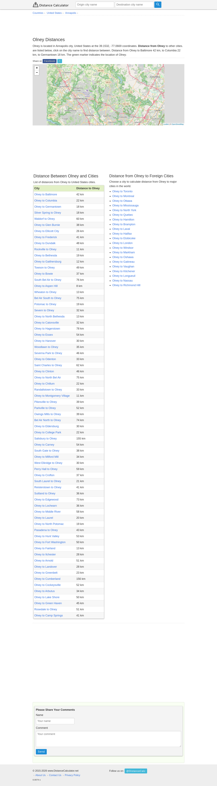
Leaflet (166, 124)
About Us (40, 775)
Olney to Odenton (45, 359)
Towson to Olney (44, 267)
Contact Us (55, 775)
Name (39, 715)
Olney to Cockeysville (47, 585)
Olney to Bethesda (45, 255)
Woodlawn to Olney (46, 347)
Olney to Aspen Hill (46, 286)
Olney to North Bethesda (49, 316)
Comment (42, 727)
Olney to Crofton (44, 475)
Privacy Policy (72, 775)
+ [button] (37, 68)
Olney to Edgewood (46, 499)
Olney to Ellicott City (46, 231)
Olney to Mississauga (125, 205)
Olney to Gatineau (123, 261)
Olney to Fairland (44, 548)
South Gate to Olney (46, 450)
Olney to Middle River (47, 511)
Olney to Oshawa (122, 257)
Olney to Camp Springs (48, 615)
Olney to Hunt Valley (46, 536)
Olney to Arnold (43, 560)
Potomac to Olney (45, 304)
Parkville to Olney (45, 408)
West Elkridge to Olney (48, 462)
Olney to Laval (121, 228)
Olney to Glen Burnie (47, 224)
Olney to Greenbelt (45, 572)
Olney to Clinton (44, 371)
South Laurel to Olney (47, 481)
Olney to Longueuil (123, 275)
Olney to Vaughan (123, 266)
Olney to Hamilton (123, 219)
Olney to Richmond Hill (126, 285)
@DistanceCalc (135, 771)
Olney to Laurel (43, 517)
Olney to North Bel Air (47, 377)
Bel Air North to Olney (47, 420)
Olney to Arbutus (44, 591)
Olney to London (122, 243)
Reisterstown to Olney (47, 487)
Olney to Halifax (122, 233)
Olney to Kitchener (123, 271)
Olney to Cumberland (47, 578)
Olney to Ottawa (122, 200)
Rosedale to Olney (45, 609)
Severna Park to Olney (48, 353)
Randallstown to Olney (48, 389)
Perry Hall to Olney (45, 469)
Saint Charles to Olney (48, 365)
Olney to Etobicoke (123, 238)
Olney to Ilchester (45, 554)
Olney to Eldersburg (46, 426)
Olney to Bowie (43, 273)
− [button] (37, 73)
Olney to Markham (123, 252)
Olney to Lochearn (45, 505)
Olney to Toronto (122, 191)
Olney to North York (124, 210)
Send (41, 751)
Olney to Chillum (44, 383)
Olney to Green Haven (48, 603)
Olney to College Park (47, 432)
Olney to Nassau (122, 280)
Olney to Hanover (45, 340)
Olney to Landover (45, 566)
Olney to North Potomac (49, 523)
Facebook (49, 61)
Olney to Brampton (123, 224)
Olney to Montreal (123, 196)
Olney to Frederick (45, 237)
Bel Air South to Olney (47, 298)
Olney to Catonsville (46, 322)
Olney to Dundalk (44, 243)
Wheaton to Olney (45, 292)
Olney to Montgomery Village (52, 395)
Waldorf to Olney (44, 218)
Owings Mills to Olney (47, 414)
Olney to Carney (44, 444)
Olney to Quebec (122, 214)
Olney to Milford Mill (46, 456)
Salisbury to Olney (45, 438)
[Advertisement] (108, 26)
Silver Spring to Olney (47, 212)
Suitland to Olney (44, 493)
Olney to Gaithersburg (47, 261)
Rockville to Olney (45, 249)
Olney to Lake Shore (46, 597)
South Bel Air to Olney (47, 279)
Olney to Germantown (47, 206)
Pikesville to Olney (45, 401)
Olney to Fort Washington (49, 542)
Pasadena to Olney (46, 530)
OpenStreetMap (178, 124)
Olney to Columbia (45, 200)
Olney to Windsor (122, 247)
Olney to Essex (43, 334)
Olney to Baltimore (45, 194)
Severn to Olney (44, 310)
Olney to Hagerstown (47, 328)
